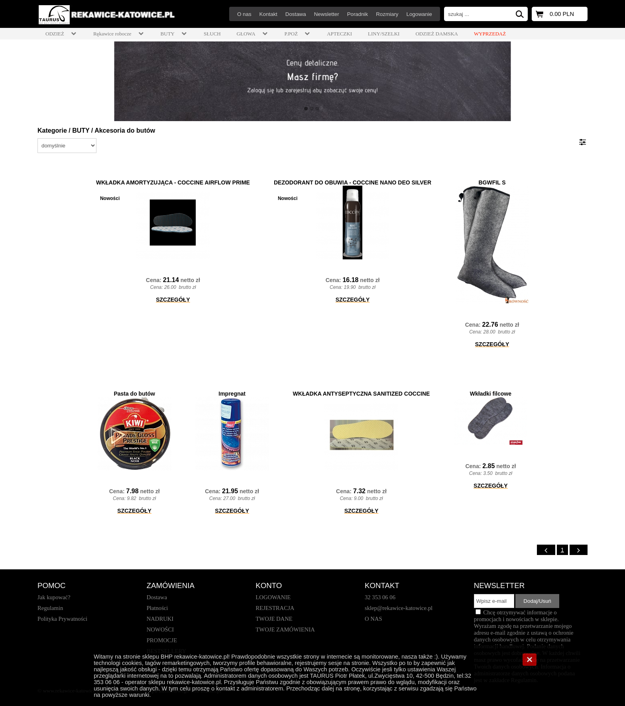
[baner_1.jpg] (312, 81)
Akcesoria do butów (124, 130)
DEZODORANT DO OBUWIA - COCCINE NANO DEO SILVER (352, 182)
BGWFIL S (491, 182)
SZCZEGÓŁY (173, 299)
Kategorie (52, 130)
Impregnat (232, 393)
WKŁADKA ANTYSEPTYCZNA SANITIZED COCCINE (361, 393)
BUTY (80, 130)
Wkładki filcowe (490, 393)
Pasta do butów (134, 393)
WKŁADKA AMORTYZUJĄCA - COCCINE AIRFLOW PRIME (173, 182)
